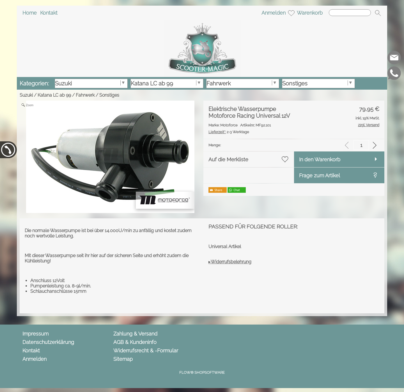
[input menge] (361, 145)
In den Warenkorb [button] (319, 159)
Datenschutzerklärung (48, 342)
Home (29, 13)
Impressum (35, 334)
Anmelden (273, 13)
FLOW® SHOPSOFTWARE (202, 372)
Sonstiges (109, 95)
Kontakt (49, 13)
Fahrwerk (85, 95)
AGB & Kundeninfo (135, 342)
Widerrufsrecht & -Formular (145, 351)
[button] (378, 13)
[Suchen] (350, 12)
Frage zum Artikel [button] (319, 175)
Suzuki (26, 95)
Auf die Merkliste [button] (228, 159)
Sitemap (123, 359)
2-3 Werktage (228, 132)
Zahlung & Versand (135, 334)
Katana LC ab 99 (54, 95)
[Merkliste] (291, 13)
